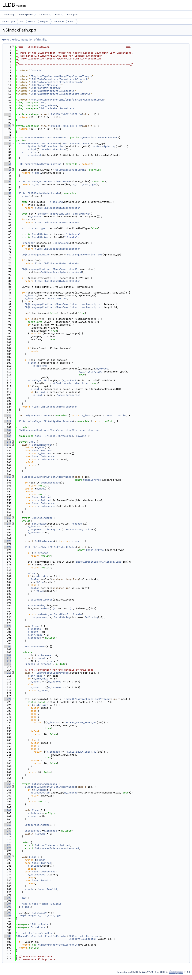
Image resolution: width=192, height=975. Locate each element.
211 (7, 661)
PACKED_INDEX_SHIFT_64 (66, 114)
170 (7, 541)
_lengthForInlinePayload (44, 529)
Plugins (44, 21)
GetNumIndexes (41, 444)
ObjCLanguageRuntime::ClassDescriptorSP (49, 269)
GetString (91, 617)
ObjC (71, 21)
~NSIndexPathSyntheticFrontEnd (40, 164)
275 (7, 848)
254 (7, 786)
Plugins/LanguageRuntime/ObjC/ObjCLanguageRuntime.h (67, 99)
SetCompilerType (41, 599)
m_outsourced (47, 459)
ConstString (40, 234)
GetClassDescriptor (54, 272)
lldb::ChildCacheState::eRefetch (57, 207)
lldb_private (48, 105)
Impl (32, 441)
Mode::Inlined (57, 298)
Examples (72, 14)
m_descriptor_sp (104, 146)
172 (7, 547)
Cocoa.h (36, 70)
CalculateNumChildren (70, 169)
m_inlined (44, 453)
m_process (34, 532)
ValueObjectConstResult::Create (60, 614)
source (31, 21)
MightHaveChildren (38, 415)
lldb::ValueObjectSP (75, 143)
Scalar (35, 579)
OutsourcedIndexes (44, 784)
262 (7, 810)
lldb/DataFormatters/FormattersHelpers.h (59, 79)
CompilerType (92, 479)
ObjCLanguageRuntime (36, 254)
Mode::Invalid (116, 415)
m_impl (32, 149)
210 (7, 658)
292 (7, 898)
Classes (45, 14)
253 (7, 784)
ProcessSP (28, 243)
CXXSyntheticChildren (83, 936)
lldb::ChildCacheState (34, 193)
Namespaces (27, 14)
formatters (38, 927)
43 (7, 169)
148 (7, 476)
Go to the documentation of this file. (24, 39)
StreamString (36, 605)
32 (7, 137)
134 (7, 436)
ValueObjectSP (37, 380)
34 (7, 143)
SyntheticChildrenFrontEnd (98, 137)
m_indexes (34, 526)
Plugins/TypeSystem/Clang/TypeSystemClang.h (61, 76)
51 (7, 193)
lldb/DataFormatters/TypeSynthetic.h (56, 82)
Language (58, 21)
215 (7, 672)
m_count (76, 541)
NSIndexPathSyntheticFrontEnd (45, 137)
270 (7, 833)
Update (55, 193)
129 (7, 421)
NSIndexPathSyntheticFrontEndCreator (41, 936)
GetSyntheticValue (60, 421)
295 (7, 906)
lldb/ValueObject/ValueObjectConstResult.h (61, 93)
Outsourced (65, 436)
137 (7, 444)
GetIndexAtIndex (62, 476)
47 (7, 181)
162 (7, 517)
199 (7, 626)
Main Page (9, 14)
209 (7, 655)
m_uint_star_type (54, 149)
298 (7, 915)
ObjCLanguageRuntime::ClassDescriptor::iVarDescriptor (63, 304)
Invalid (81, 436)
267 (7, 824)
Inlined (50, 436)
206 (7, 646)
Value (31, 573)
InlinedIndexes (42, 517)
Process (76, 523)
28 (7, 126)
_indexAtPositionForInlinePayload (97, 561)
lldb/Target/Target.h (45, 87)
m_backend (34, 155)
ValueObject (33, 830)
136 (7, 441)
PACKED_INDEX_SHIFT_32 (66, 126)
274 (7, 845)
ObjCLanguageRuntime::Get (84, 254)
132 (7, 430)
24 (7, 114)
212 (7, 664)
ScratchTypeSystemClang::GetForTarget (64, 213)
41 (7, 164)
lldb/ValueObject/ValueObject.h (52, 90)
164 (7, 523)
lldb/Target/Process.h (46, 85)
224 (7, 699)
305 (7, 936)
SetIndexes (39, 523)
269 (7, 830)
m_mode (40, 447)
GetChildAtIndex (59, 181)
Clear (35, 626)
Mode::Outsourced (68, 395)
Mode (38, 436)
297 (7, 912)
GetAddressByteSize (79, 529)
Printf (45, 608)
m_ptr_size (29, 152)
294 (7, 903)
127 (7, 415)
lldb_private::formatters (56, 108)
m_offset (102, 368)
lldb (21, 21)
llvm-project (8, 21)
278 (7, 857)
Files (59, 14)
